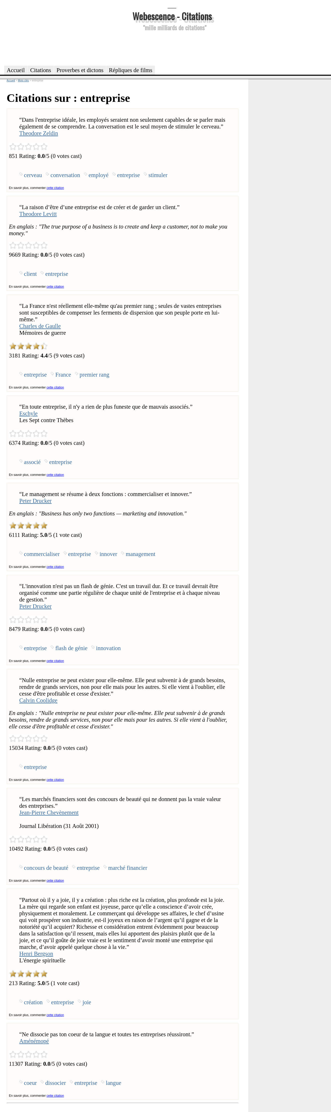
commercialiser (42, 554)
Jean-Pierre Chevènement (49, 812)
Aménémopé (34, 1041)
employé (99, 175)
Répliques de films (130, 70)
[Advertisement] (172, 47)
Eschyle (28, 413)
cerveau (33, 175)
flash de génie (71, 648)
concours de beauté (46, 868)
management (140, 554)
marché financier (127, 868)
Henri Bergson (36, 953)
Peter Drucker (35, 501)
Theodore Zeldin (38, 133)
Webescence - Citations (172, 16)
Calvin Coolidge (38, 700)
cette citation (55, 188)
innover (108, 554)
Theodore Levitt (38, 214)
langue (113, 1083)
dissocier (55, 1083)
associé (32, 462)
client (30, 274)
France (63, 374)
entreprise (128, 175)
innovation (108, 648)
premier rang (94, 374)
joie (86, 1002)
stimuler (157, 175)
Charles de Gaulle (40, 326)
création (33, 1002)
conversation (65, 175)
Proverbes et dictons (80, 70)
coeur (30, 1083)
